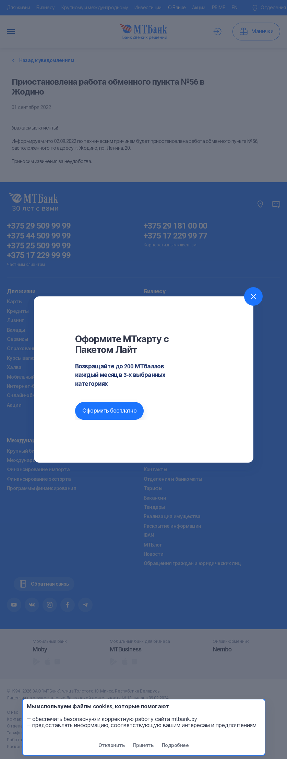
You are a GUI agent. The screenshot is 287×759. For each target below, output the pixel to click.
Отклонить (111, 745)
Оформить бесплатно (109, 410)
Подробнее (175, 745)
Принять (143, 745)
